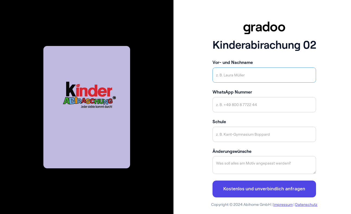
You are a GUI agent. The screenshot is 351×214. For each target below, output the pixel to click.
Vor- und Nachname (232, 62)
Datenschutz (306, 204)
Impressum (283, 204)
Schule (219, 121)
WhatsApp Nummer (232, 92)
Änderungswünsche (232, 151)
